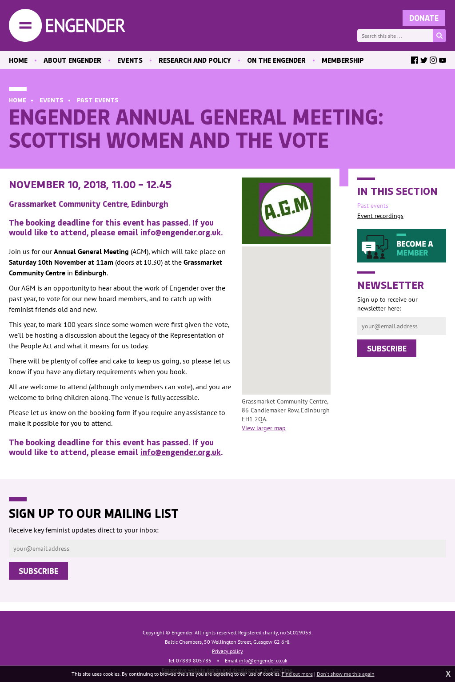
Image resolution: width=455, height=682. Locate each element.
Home (17, 100)
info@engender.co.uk (263, 660)
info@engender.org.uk (180, 232)
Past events (98, 100)
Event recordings (380, 216)
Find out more (297, 673)
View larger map (264, 428)
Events (52, 100)
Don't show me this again (346, 673)
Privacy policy (227, 651)
